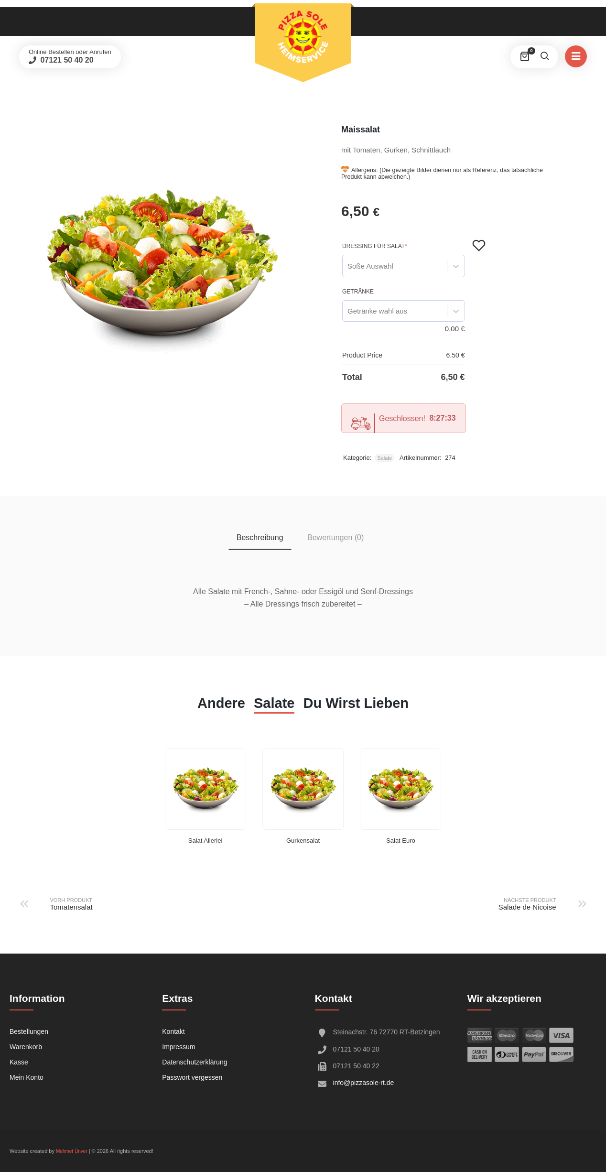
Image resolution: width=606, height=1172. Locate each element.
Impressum (178, 1047)
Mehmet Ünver (71, 1151)
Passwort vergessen (192, 1077)
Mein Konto (26, 1077)
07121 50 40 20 (66, 60)
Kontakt (173, 1031)
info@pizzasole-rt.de (363, 1082)
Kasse (19, 1062)
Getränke (358, 291)
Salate (384, 458)
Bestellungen (29, 1031)
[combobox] (347, 266)
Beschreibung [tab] (260, 537)
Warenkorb (26, 1047)
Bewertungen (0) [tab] (335, 537)
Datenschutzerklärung (194, 1062)
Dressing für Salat (374, 246)
